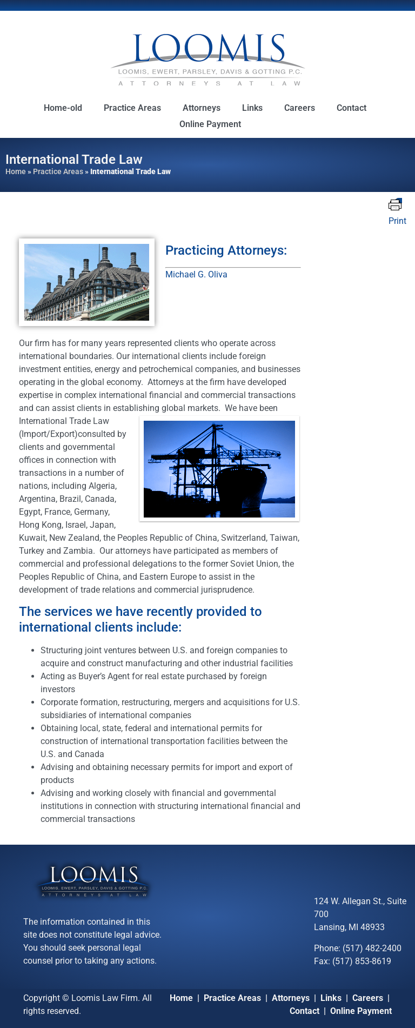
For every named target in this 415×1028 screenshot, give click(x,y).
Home (15, 171)
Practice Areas (132, 108)
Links (252, 108)
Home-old (63, 108)
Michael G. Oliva (196, 274)
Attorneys (201, 108)
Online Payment (210, 124)
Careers (299, 108)
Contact (351, 108)
